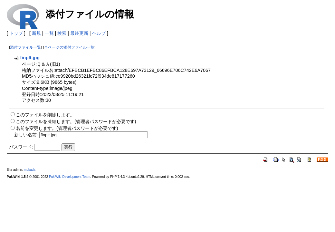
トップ (16, 33)
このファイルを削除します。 (45, 114)
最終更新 (79, 33)
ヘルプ (99, 33)
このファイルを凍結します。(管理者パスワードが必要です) (76, 121)
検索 (61, 33)
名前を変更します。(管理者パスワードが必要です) (67, 128)
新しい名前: (26, 134)
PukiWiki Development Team (69, 177)
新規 (36, 33)
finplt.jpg (27, 57)
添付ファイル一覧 (25, 47)
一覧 (49, 33)
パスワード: (21, 147)
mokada (29, 169)
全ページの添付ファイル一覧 (69, 47)
